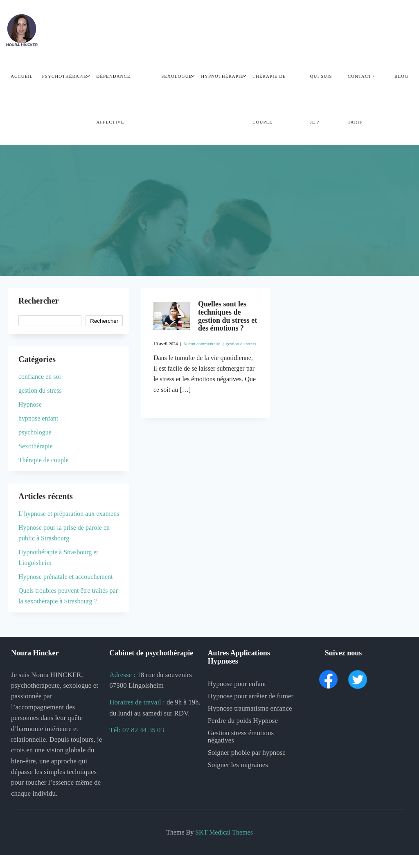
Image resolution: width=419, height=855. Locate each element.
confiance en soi (39, 376)
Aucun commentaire (201, 343)
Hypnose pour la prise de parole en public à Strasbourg (64, 533)
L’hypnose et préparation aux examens (68, 513)
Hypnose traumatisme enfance (250, 708)
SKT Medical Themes (224, 832)
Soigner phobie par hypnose (247, 752)
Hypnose (30, 404)
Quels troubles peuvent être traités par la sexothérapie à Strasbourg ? (68, 596)
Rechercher (38, 300)
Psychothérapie (65, 76)
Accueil (22, 76)
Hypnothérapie (222, 76)
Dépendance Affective (113, 99)
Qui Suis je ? (321, 99)
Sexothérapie (35, 446)
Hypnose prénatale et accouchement (65, 576)
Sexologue (176, 76)
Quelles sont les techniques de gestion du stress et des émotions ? (227, 316)
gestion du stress (241, 343)
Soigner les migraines (238, 765)
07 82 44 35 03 (143, 730)
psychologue (35, 432)
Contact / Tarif (361, 99)
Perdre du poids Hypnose (243, 720)
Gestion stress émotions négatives (241, 736)
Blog (401, 76)
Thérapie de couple (269, 99)
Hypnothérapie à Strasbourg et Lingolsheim (58, 557)
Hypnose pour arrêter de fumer (251, 696)
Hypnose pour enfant (237, 684)
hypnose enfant (38, 418)
